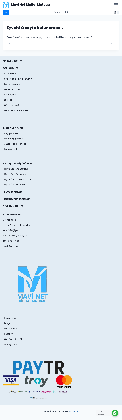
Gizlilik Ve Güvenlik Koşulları (16, 225)
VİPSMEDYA (73, 411)
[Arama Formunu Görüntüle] (61, 12)
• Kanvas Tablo (10, 149)
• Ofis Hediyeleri (11, 105)
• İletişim (7, 323)
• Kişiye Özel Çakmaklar (15, 174)
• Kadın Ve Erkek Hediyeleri (16, 110)
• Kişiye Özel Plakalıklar (14, 184)
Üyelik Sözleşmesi (11, 246)
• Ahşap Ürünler (10, 133)
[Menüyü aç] (116, 5)
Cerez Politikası (10, 219)
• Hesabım (8, 333)
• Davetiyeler (9, 94)
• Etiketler (7, 99)
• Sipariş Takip (10, 344)
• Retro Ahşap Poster (13, 138)
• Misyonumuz (10, 328)
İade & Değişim (10, 230)
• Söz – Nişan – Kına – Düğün (17, 78)
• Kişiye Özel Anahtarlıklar (15, 168)
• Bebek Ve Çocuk (12, 89)
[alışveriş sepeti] (116, 12)
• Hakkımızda (9, 318)
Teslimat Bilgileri (11, 240)
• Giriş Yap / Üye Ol (12, 339)
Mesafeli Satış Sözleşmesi (16, 235)
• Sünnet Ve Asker (12, 84)
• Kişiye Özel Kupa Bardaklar (17, 179)
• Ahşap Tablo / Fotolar (14, 143)
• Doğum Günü (10, 73)
